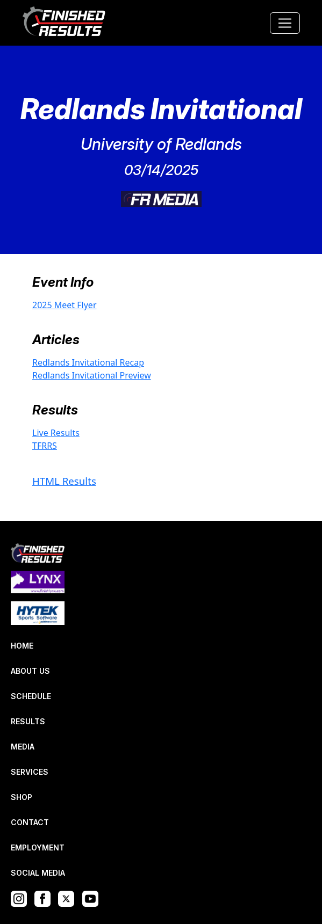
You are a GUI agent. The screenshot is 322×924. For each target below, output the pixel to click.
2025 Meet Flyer (64, 305)
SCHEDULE (31, 696)
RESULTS (28, 721)
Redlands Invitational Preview (91, 375)
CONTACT (30, 822)
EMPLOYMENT (38, 847)
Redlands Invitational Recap (88, 362)
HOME (22, 645)
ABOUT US (30, 670)
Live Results (56, 433)
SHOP (21, 797)
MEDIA (22, 746)
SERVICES (29, 771)
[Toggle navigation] (285, 23)
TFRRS (44, 446)
